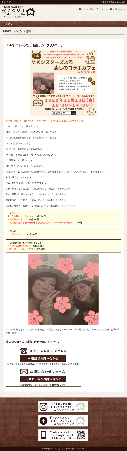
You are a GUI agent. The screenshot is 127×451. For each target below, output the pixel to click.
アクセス (103, 9)
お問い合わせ (118, 9)
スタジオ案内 (88, 9)
